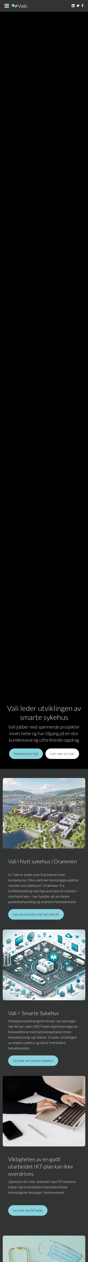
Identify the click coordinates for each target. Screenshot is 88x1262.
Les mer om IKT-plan (28, 1210)
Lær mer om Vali (62, 754)
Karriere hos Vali (26, 754)
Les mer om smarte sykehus (33, 1061)
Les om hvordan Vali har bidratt (36, 914)
